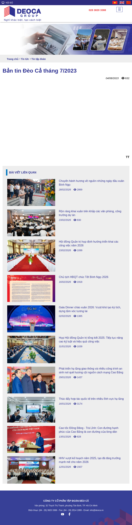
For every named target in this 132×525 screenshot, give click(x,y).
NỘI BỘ (7, 3)
